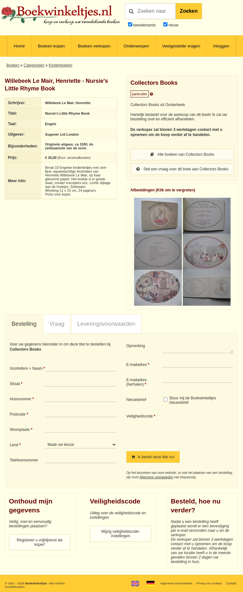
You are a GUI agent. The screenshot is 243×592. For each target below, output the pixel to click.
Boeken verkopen (94, 46)
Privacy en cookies (209, 583)
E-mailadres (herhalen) (136, 382)
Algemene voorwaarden (156, 477)
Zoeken (189, 11)
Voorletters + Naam (26, 368)
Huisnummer (20, 399)
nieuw (173, 25)
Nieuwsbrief (136, 399)
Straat (15, 384)
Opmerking (135, 346)
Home (19, 46)
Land (14, 445)
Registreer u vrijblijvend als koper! (39, 542)
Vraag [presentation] (56, 324)
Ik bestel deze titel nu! (153, 457)
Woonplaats (20, 429)
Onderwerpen (136, 46)
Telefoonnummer (24, 460)
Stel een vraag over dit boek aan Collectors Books (182, 169)
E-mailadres (136, 364)
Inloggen (221, 46)
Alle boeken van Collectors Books (182, 154)
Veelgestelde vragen (181, 46)
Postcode (17, 414)
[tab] (23, 324)
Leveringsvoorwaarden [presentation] (106, 324)
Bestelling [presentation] (23, 324)
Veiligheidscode (139, 416)
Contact (231, 583)
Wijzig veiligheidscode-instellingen (120, 533)
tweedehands (144, 25)
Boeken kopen (51, 46)
